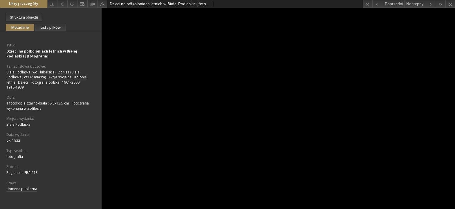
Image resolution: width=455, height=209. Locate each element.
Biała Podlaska (18, 124)
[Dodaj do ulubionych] (72, 4)
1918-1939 (15, 87)
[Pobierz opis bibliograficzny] (92, 4)
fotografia (14, 156)
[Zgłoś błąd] (102, 4)
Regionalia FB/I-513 (22, 172)
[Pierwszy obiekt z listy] (367, 4)
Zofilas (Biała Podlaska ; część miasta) (43, 75)
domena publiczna (21, 188)
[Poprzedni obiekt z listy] (388, 4)
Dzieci (23, 82)
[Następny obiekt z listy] (420, 4)
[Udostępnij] (62, 4)
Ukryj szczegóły (23, 3)
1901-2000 (71, 82)
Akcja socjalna (60, 77)
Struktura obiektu (24, 17)
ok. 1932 (13, 140)
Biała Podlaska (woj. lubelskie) (30, 72)
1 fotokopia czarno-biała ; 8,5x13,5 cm (37, 103)
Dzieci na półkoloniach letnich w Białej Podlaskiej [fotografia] (41, 54)
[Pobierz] (52, 4)
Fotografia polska (44, 82)
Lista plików (50, 27)
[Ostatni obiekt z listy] (440, 4)
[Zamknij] (450, 4)
